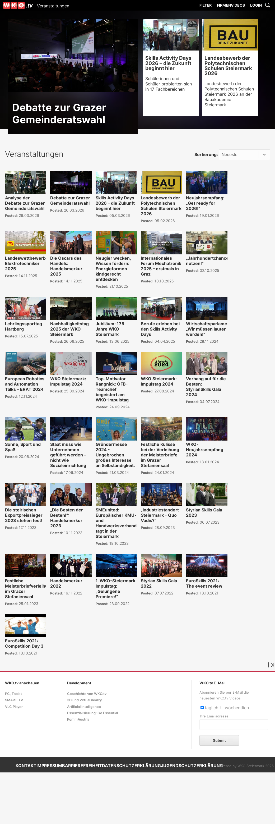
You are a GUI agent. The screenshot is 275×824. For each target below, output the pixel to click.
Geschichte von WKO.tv (86, 694)
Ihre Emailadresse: (214, 716)
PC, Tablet (13, 694)
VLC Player (14, 707)
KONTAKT (26, 765)
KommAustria (78, 719)
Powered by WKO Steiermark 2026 (245, 766)
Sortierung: (206, 154)
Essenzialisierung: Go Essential (92, 713)
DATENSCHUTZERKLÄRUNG (131, 765)
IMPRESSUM (49, 765)
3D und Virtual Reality (84, 700)
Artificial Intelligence (84, 707)
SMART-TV (14, 700)
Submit (219, 740)
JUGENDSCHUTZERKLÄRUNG (192, 765)
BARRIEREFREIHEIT (82, 765)
